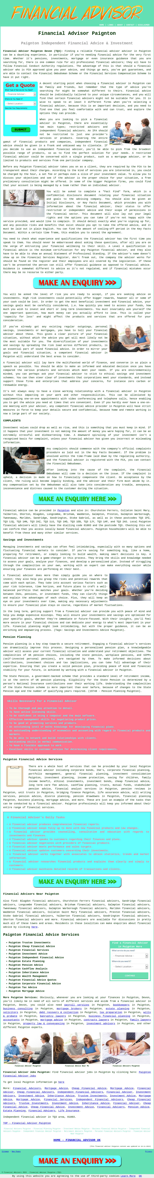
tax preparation (111, 1012)
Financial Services (58, 1099)
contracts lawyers (96, 1019)
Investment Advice (31, 1095)
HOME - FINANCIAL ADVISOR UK (76, 1140)
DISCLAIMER (143, 25)
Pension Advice (138, 1107)
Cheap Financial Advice (89, 1088)
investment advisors (101, 1023)
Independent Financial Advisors (80, 1092)
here (34, 927)
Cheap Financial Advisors (35, 1092)
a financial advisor (131, 1001)
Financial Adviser (119, 1092)
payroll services (76, 1005)
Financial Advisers (111, 1107)
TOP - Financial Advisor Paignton (27, 1123)
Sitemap (5, 1152)
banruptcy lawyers (53, 1016)
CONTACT (130, 25)
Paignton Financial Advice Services (41, 935)
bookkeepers (121, 1005)
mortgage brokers (69, 1008)
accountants (11, 1019)
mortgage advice (51, 1019)
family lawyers (140, 1019)
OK (140, 1176)
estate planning (117, 1008)
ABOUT (120, 25)
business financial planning (109, 1016)
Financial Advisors (27, 1088)
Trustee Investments (92, 1095)
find (14, 901)
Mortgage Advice (56, 1088)
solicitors (10, 1012)
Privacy (148, 1152)
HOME (101, 25)
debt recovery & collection (58, 1012)
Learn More (128, 1176)
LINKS (110, 25)
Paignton (63, 510)
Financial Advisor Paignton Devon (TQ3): (33, 51)
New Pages (16, 1152)
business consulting (18, 1008)
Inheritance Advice (61, 1095)
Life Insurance (68, 1110)
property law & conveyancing (44, 1023)
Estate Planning (14, 1110)
